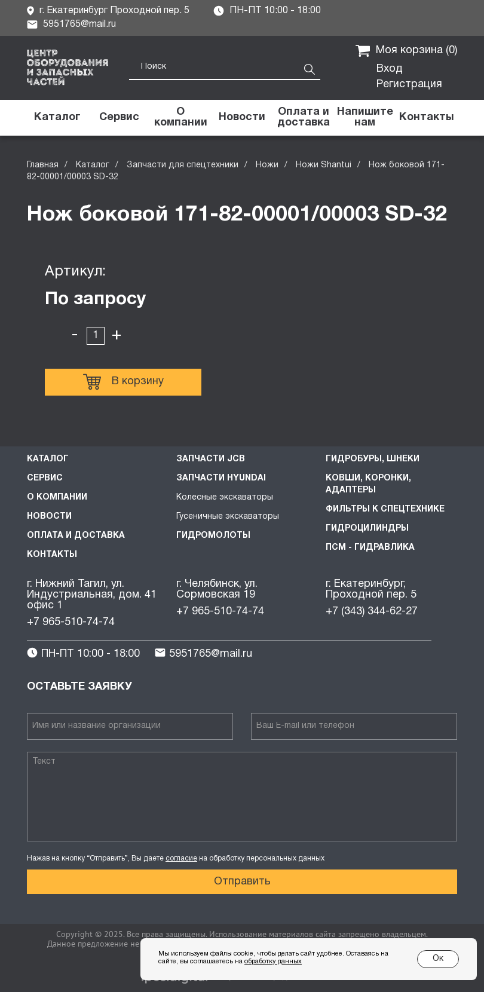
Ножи (267, 165)
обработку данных (273, 962)
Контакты (52, 555)
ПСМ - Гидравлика (370, 548)
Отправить (242, 882)
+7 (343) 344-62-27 (372, 612)
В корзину (123, 382)
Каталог (92, 165)
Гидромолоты (213, 536)
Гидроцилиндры (367, 528)
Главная (43, 165)
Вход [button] (389, 69)
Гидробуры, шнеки (372, 459)
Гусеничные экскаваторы (227, 517)
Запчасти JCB (210, 459)
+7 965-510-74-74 (71, 622)
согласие (181, 858)
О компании (57, 497)
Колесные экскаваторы (224, 497)
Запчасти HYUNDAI (221, 478)
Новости (49, 517)
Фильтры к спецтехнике (385, 509)
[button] (365, 118)
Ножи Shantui (323, 165)
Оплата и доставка (76, 536)
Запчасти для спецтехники (182, 165)
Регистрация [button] (409, 84)
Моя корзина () (406, 51)
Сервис (45, 478)
